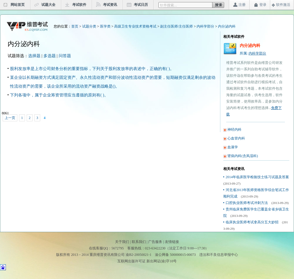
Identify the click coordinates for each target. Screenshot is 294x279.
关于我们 (122, 242)
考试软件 (79, 5)
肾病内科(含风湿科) (242, 156)
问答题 (65, 56)
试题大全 (48, 5)
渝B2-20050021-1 (138, 255)
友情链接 (172, 242)
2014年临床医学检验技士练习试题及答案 (257, 177)
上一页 (10, 118)
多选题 (49, 56)
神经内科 (234, 129)
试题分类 (89, 26)
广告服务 (155, 242)
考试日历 (141, 5)
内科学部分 (205, 26)
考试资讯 (110, 5)
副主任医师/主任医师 (176, 26)
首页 (74, 26)
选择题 (34, 56)
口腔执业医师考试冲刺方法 (247, 203)
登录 (262, 5)
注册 (242, 5)
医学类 (105, 26)
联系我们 (139, 242)
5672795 (117, 248)
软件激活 (283, 5)
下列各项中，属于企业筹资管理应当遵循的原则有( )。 (59, 95)
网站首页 (18, 5)
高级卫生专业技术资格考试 (135, 26)
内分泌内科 (227, 26)
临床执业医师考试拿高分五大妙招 (252, 222)
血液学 (232, 147)
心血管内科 (236, 138)
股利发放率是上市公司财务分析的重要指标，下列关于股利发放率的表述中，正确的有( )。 (92, 69)
